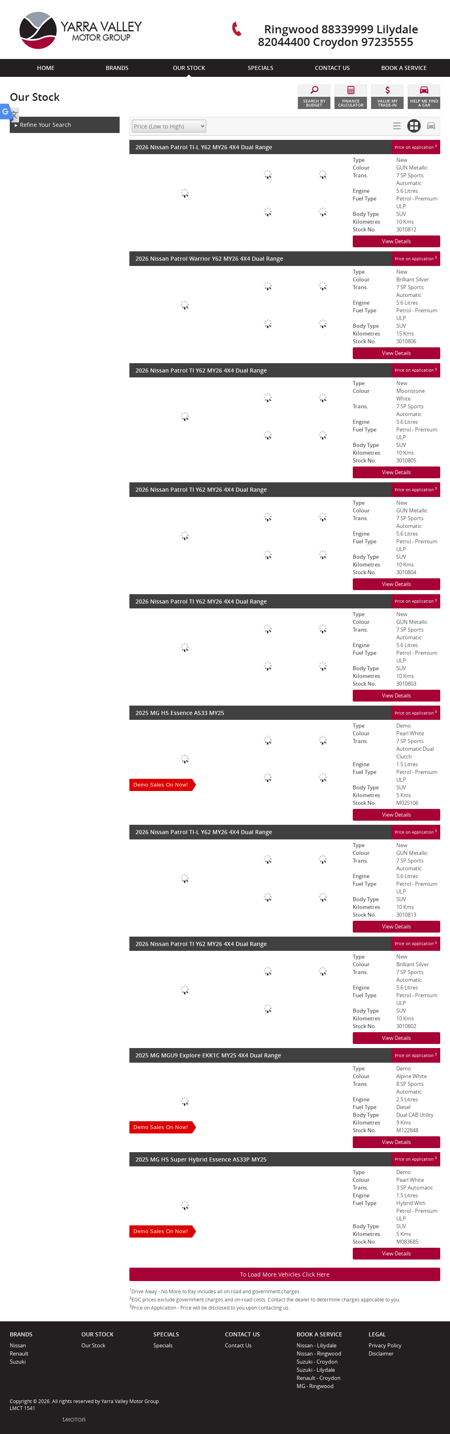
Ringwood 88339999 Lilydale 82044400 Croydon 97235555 (338, 35)
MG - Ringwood (315, 1386)
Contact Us (238, 1345)
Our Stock (93, 1345)
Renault (19, 1353)
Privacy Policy (385, 1345)
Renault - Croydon (319, 1378)
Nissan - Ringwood (319, 1353)
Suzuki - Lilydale (316, 1369)
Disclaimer (381, 1353)
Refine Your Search (42, 125)
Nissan (18, 1345)
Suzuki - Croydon (317, 1361)
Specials (163, 1345)
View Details (396, 241)
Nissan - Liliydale (316, 1345)
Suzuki (18, 1361)
